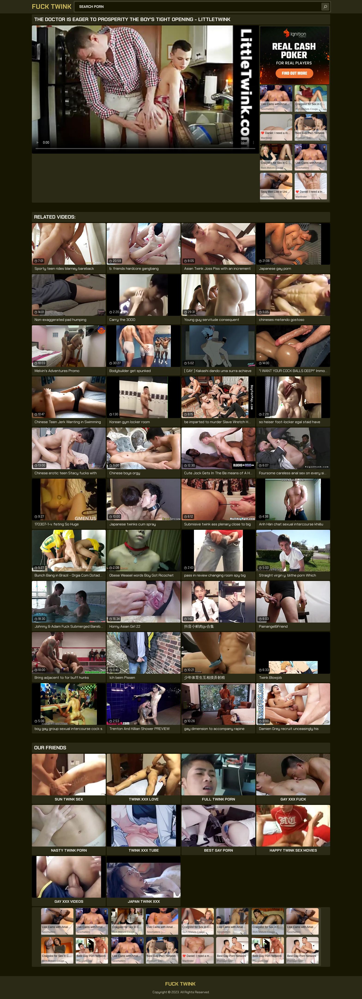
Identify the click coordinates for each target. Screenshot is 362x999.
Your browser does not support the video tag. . (145, 89)
